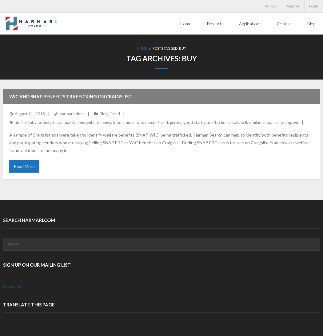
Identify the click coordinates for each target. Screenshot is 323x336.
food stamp (123, 122)
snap (267, 122)
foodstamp (146, 122)
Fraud (115, 113)
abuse (20, 122)
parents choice (217, 122)
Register (293, 6)
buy (81, 122)
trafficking (282, 122)
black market (65, 122)
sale (235, 122)
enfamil (93, 122)
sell (244, 122)
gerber (175, 122)
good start (192, 122)
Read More (24, 166)
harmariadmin (72, 113)
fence (106, 122)
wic (296, 122)
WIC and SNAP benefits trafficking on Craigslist (70, 96)
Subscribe (12, 286)
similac (255, 122)
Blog (104, 113)
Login (313, 6)
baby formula (39, 122)
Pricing (270, 6)
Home (142, 48)
